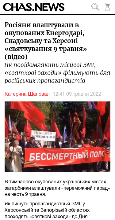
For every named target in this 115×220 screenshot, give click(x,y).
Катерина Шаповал (27, 94)
